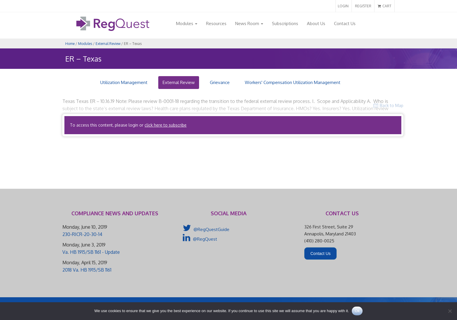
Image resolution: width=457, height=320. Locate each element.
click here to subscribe (166, 125)
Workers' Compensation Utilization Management (292, 82)
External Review (108, 43)
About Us (316, 23)
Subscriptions (285, 23)
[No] (450, 311)
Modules (186, 23)
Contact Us (345, 23)
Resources (216, 23)
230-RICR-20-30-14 (82, 234)
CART (384, 6)
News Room (249, 23)
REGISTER (363, 6)
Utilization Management (123, 82)
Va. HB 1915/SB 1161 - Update (91, 252)
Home (70, 43)
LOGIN (343, 6)
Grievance (220, 82)
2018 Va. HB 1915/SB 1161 (86, 270)
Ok (357, 311)
